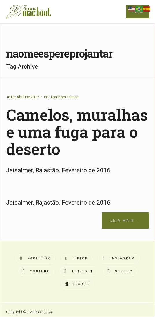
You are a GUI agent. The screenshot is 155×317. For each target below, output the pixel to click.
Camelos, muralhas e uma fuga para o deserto (77, 131)
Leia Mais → (125, 221)
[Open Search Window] (77, 284)
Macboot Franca (65, 97)
